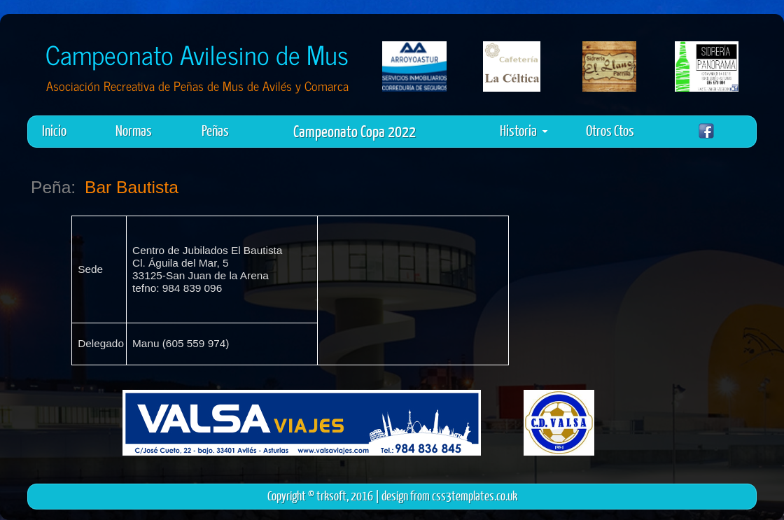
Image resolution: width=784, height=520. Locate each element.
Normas (133, 130)
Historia (523, 130)
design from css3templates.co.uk (449, 495)
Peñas (215, 130)
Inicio (54, 130)
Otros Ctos (610, 130)
